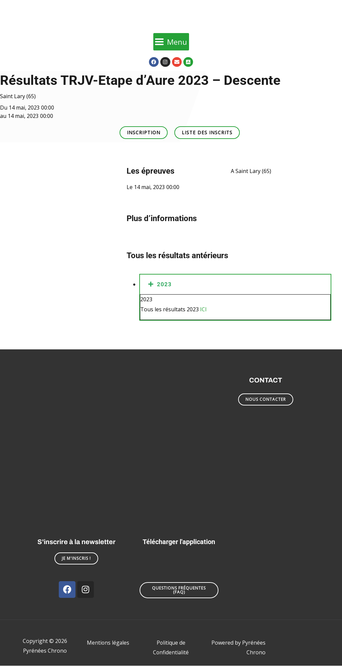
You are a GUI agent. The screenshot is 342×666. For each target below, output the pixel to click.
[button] (144, 132)
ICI (203, 309)
